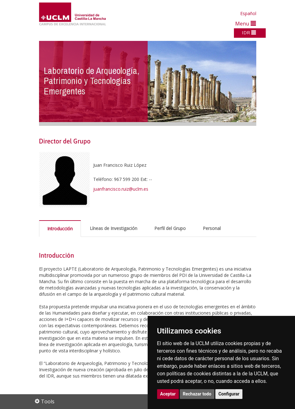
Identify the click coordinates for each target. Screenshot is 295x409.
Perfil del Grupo (170, 228)
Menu (245, 23)
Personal (212, 228)
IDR (249, 32)
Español (248, 13)
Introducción (60, 229)
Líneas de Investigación (113, 228)
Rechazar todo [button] (197, 393)
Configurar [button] (229, 393)
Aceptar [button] (168, 393)
